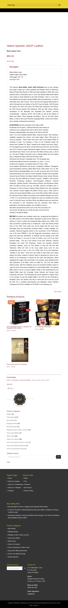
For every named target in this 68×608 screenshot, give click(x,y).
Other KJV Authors (13, 439)
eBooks (9, 414)
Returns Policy (28, 490)
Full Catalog (14, 380)
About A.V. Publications (15, 484)
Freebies (11, 490)
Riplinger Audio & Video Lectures (17, 430)
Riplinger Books (12, 423)
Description (14, 67)
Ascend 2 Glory (52, 602)
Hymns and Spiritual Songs (15, 448)
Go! (58, 456)
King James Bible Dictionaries (16, 445)
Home (8, 380)
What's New (10, 436)
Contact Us (35, 605)
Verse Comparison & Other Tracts (17, 442)
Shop (25, 478)
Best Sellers (10, 420)
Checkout (27, 484)
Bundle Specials (12, 426)
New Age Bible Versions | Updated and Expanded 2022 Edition (28, 506)
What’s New (12, 541)
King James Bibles (25, 380)
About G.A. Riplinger (14, 487)
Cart (25, 481)
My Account (28, 487)
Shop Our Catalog (14, 481)
